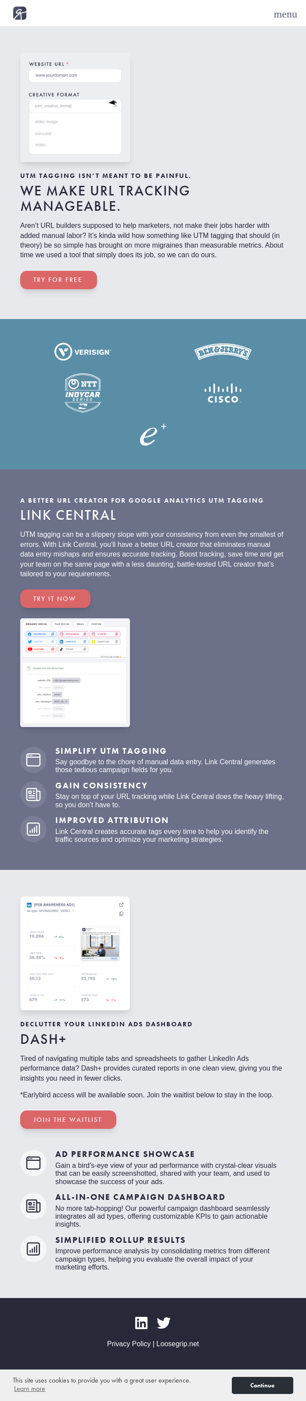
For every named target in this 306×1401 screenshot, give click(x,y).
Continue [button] (262, 1385)
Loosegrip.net (177, 1344)
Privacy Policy (129, 1344)
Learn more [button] (29, 1388)
